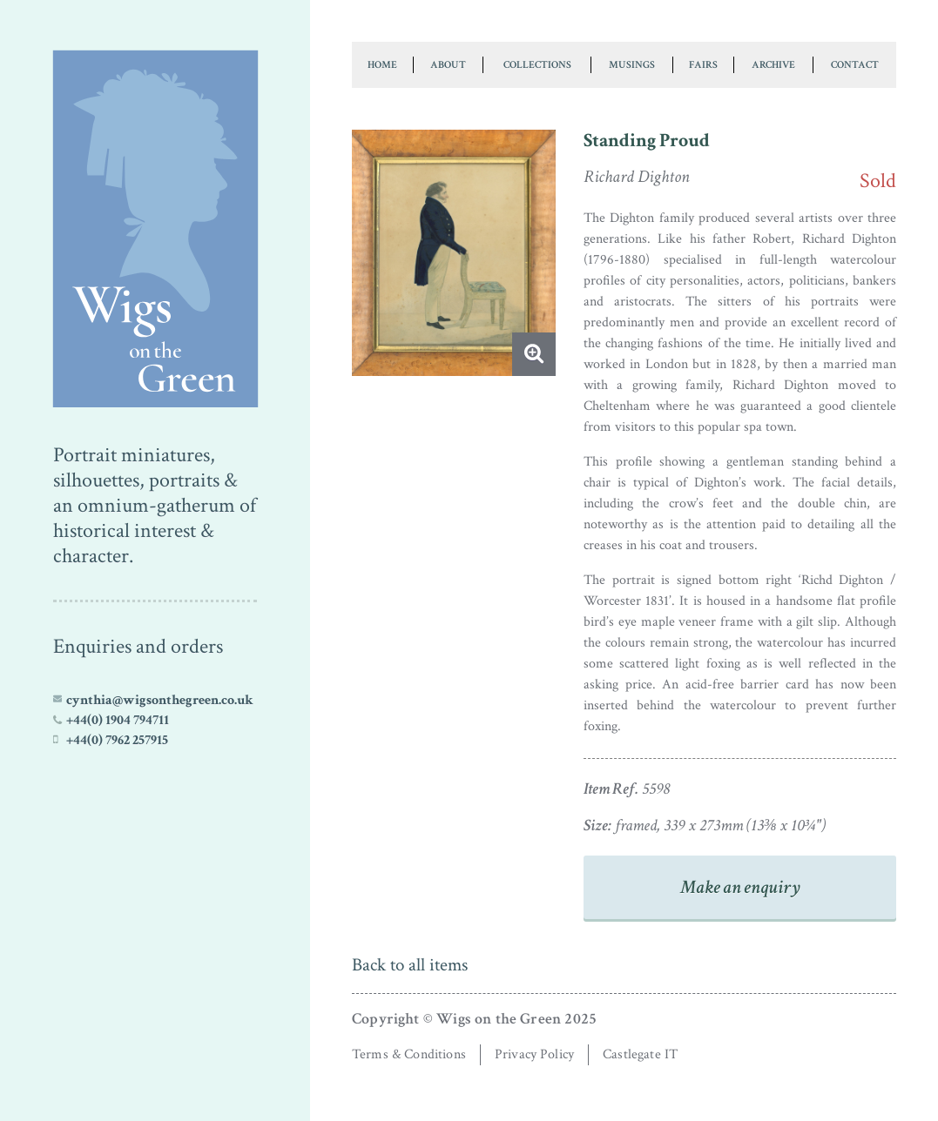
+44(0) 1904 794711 (117, 719)
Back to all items (410, 965)
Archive (773, 64)
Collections (537, 64)
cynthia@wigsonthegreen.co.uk (159, 699)
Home (382, 64)
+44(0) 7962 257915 (117, 739)
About (448, 64)
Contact (855, 64)
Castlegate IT (640, 1054)
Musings (632, 64)
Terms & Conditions (409, 1054)
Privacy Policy (534, 1054)
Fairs (703, 64)
